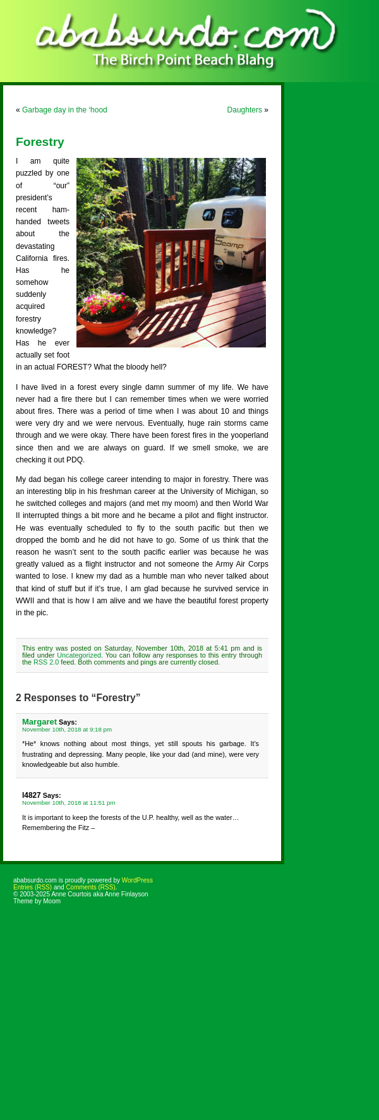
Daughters (244, 109)
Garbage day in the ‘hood (64, 109)
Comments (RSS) (90, 887)
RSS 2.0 (46, 662)
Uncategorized (79, 655)
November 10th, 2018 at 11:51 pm (69, 802)
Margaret (39, 721)
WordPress (137, 880)
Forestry (40, 141)
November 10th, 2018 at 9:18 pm (67, 729)
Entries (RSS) (32, 887)
